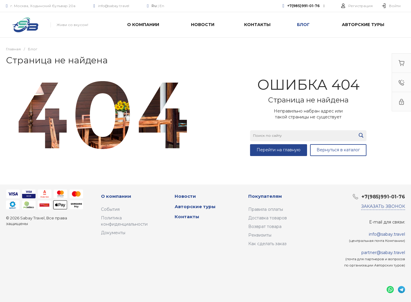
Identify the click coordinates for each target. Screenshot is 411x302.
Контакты (187, 216)
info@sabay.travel (113, 6)
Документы (113, 232)
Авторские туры (195, 206)
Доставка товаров (267, 218)
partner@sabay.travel (383, 252)
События (110, 209)
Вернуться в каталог (338, 149)
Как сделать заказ (267, 243)
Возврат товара (265, 226)
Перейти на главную (279, 149)
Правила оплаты (265, 209)
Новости (185, 196)
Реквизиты (259, 235)
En (161, 6)
